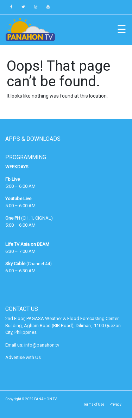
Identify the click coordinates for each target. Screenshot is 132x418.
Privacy (115, 404)
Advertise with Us (23, 357)
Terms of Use (93, 404)
